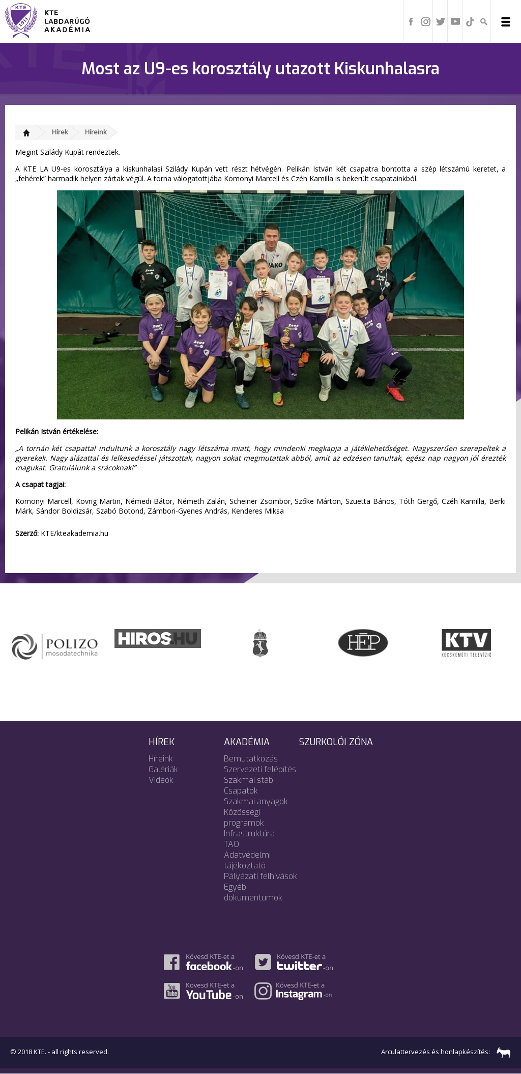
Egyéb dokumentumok (253, 892)
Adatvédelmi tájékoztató (247, 860)
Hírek (60, 131)
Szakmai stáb (248, 780)
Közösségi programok (244, 817)
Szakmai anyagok (256, 801)
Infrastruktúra (249, 833)
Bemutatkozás (251, 758)
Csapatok (241, 790)
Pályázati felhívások (260, 876)
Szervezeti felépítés (260, 769)
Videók (161, 780)
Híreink (96, 131)
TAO (231, 844)
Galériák (163, 769)
